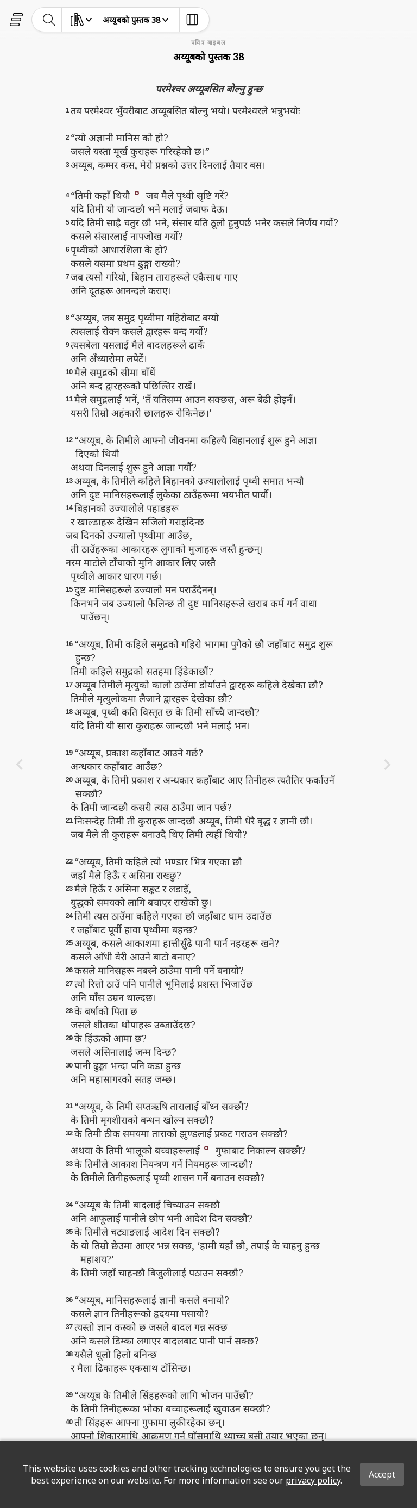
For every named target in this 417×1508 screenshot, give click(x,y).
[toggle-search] (49, 20)
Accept (382, 1474)
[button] (136, 192)
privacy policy (313, 1480)
